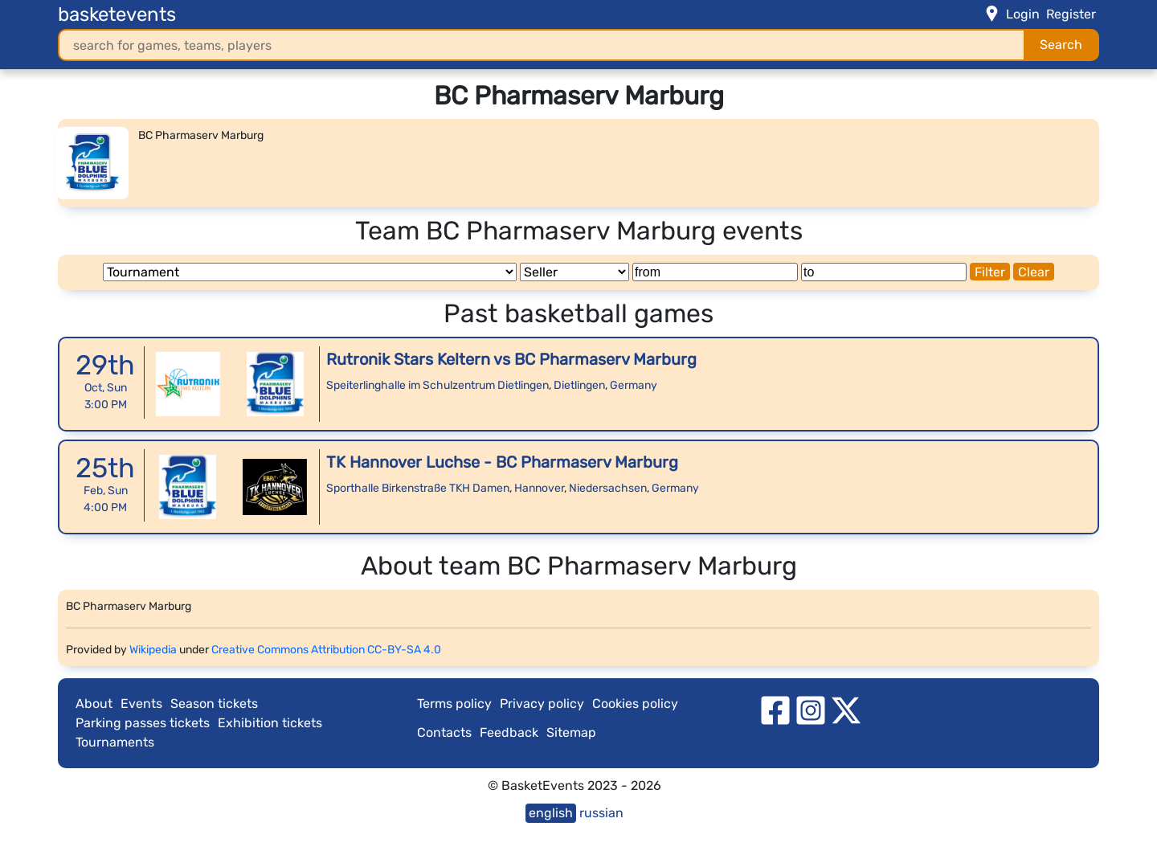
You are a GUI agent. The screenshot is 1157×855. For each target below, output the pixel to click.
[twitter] (846, 709)
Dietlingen (579, 385)
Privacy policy (542, 703)
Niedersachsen (608, 488)
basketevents (117, 14)
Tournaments (115, 742)
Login (1023, 14)
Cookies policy (635, 703)
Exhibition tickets (270, 722)
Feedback (509, 732)
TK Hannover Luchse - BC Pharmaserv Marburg (502, 462)
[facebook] (775, 709)
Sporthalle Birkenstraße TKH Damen (417, 488)
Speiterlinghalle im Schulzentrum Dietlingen (437, 385)
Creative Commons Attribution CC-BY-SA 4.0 (326, 650)
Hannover (539, 488)
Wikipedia (153, 650)
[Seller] (574, 272)
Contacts (444, 732)
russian (601, 812)
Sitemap (571, 732)
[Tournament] (310, 272)
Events (141, 703)
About (94, 703)
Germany (633, 385)
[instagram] (811, 709)
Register (1071, 14)
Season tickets (214, 703)
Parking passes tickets (143, 722)
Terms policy (454, 703)
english (551, 812)
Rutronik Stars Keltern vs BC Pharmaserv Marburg (511, 359)
